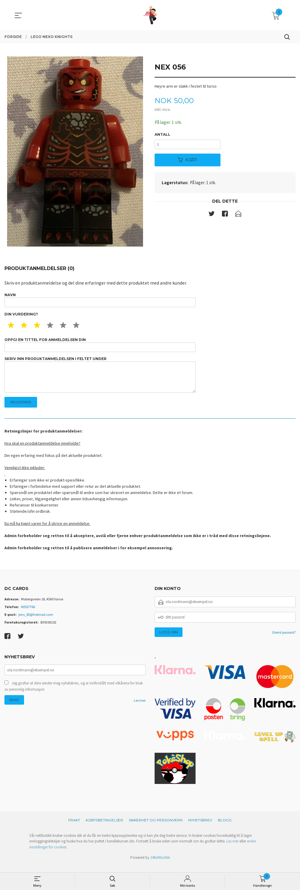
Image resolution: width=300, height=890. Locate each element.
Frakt (74, 827)
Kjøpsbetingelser (104, 827)
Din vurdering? (21, 315)
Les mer (140, 708)
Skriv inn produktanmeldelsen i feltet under (100, 379)
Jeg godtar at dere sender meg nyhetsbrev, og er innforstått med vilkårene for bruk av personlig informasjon (73, 693)
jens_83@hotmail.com (35, 621)
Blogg (225, 827)
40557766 (28, 613)
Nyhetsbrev (200, 827)
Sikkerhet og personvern (155, 827)
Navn (100, 300)
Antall (162, 134)
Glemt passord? (284, 639)
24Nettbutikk (160, 864)
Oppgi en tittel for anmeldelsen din (100, 347)
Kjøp (187, 161)
